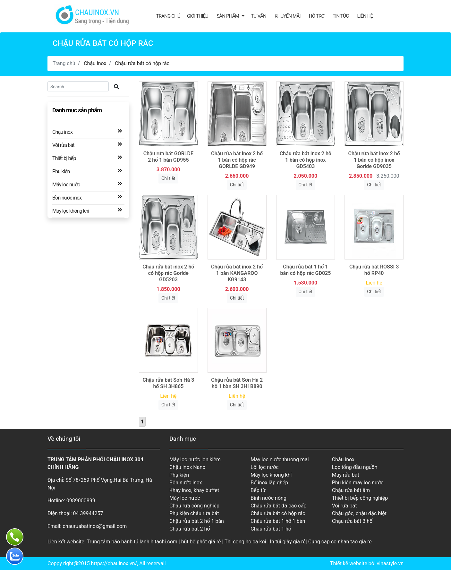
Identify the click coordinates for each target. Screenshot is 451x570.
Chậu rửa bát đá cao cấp (278, 506)
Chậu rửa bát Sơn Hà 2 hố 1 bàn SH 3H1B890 (237, 383)
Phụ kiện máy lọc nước (358, 483)
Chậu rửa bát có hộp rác (142, 63)
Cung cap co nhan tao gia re (340, 542)
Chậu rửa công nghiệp (194, 506)
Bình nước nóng (268, 498)
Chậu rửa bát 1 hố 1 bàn (278, 521)
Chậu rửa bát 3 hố (352, 521)
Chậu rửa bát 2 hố (189, 529)
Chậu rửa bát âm (351, 490)
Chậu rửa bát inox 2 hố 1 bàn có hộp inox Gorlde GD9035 (374, 159)
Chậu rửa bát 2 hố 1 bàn (196, 521)
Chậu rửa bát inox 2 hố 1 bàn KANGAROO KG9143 (237, 273)
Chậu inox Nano (187, 467)
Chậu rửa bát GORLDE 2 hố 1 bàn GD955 (168, 156)
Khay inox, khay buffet (194, 490)
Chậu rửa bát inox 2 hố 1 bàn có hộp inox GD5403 (305, 159)
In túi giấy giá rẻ (287, 542)
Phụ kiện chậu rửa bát (194, 513)
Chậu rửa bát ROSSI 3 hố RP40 (374, 270)
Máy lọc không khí (70, 210)
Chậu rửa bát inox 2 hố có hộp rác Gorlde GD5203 (168, 273)
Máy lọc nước (66, 184)
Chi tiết (168, 178)
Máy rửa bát (345, 475)
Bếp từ (258, 490)
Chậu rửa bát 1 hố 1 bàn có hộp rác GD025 (305, 270)
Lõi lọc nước (264, 467)
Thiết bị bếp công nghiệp (360, 498)
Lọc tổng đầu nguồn (355, 467)
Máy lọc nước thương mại (280, 459)
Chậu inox (95, 63)
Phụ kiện (61, 171)
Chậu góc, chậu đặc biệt (359, 513)
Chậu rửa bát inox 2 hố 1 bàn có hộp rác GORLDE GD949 (237, 159)
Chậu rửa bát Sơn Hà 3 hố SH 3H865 (168, 383)
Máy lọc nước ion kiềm (195, 459)
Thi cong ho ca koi (245, 542)
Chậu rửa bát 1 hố (271, 529)
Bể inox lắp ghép (269, 483)
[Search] (78, 86)
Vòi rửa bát (63, 144)
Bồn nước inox (66, 197)
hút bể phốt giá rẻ (201, 542)
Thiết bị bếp (64, 158)
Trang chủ (168, 16)
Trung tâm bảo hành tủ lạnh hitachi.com (132, 542)
